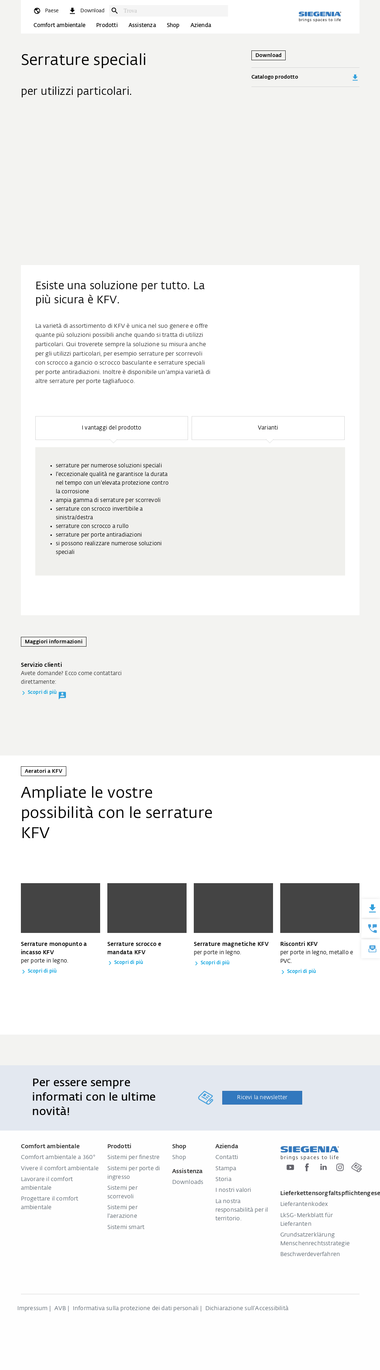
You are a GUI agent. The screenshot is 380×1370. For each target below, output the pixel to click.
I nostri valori (233, 1190)
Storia (223, 1179)
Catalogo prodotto (305, 77)
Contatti (226, 1157)
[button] (111, 428)
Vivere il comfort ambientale (60, 1169)
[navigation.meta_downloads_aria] (86, 11)
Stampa (225, 1169)
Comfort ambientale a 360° (58, 1157)
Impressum (32, 1309)
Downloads (188, 1182)
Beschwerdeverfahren (310, 1254)
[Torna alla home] (320, 16)
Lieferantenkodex (304, 1204)
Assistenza (142, 25)
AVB (60, 1309)
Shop (173, 25)
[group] (190, 511)
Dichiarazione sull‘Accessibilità (247, 1309)
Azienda (201, 25)
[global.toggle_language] (45, 11)
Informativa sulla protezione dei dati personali (135, 1309)
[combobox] (174, 11)
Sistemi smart (126, 1227)
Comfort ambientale (59, 25)
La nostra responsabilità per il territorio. (241, 1210)
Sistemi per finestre (133, 1157)
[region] (190, 496)
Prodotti (107, 25)
